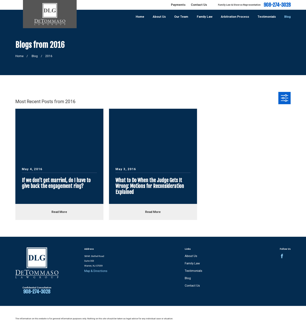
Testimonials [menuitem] (267, 16)
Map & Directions (95, 271)
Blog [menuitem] (287, 16)
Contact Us (199, 5)
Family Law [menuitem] (204, 16)
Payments (178, 5)
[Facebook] (282, 256)
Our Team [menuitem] (181, 16)
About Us (191, 256)
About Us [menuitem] (159, 16)
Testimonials (193, 271)
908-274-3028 (277, 5)
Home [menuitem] (140, 16)
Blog (188, 278)
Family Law (192, 263)
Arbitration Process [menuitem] (235, 16)
